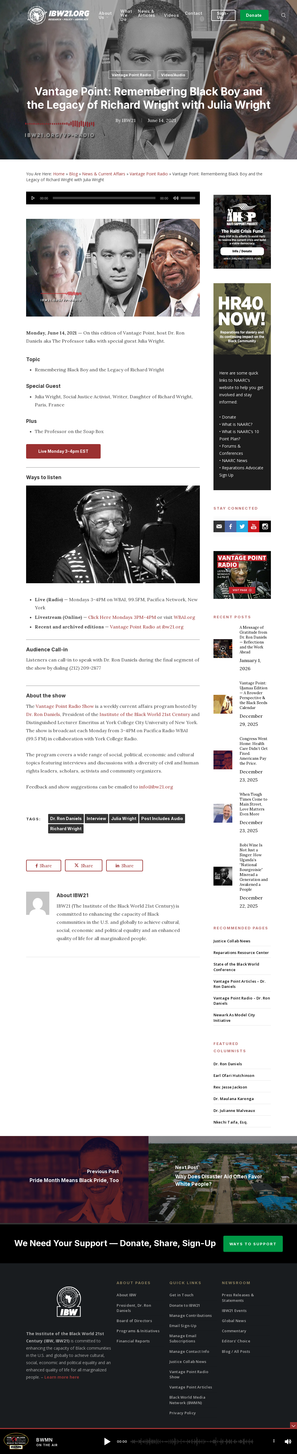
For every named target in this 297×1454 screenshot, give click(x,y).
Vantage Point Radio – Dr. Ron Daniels (241, 1000)
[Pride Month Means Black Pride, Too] (74, 1179)
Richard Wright (66, 828)
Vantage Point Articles (190, 1387)
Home (59, 174)
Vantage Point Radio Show (65, 706)
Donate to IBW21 (184, 1305)
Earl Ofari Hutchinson (233, 1075)
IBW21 (129, 120)
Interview (96, 818)
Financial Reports (133, 1341)
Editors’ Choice (236, 1341)
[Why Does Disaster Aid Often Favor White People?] (222, 1179)
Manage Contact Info (189, 1351)
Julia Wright (123, 818)
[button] (107, 1441)
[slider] (104, 198)
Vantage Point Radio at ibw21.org (147, 627)
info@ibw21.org (156, 787)
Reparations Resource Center (241, 952)
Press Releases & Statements (238, 1297)
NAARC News (234, 460)
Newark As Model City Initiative (234, 1017)
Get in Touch (181, 1294)
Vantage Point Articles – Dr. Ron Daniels (239, 984)
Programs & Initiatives (138, 1330)
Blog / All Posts (236, 1351)
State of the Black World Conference (236, 967)
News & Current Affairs (103, 174)
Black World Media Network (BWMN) (187, 1400)
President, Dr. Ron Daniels (134, 1308)
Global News (234, 1320)
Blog (73, 174)
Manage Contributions (190, 1315)
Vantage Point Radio (131, 74)
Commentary (234, 1330)
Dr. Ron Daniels (43, 714)
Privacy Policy (182, 1412)
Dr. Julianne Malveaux (234, 1110)
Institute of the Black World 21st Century (144, 714)
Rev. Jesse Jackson (230, 1087)
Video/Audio (173, 74)
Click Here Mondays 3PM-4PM (122, 617)
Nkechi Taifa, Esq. (230, 1122)
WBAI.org (184, 617)
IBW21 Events (234, 1310)
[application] (113, 198)
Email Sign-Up (182, 1325)
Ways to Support (253, 1244)
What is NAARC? (237, 424)
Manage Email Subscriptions (183, 1338)
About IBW (126, 1294)
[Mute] (175, 198)
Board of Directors (134, 1320)
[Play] (33, 198)
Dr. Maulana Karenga (233, 1098)
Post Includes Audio (162, 818)
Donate (229, 417)
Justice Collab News (232, 941)
